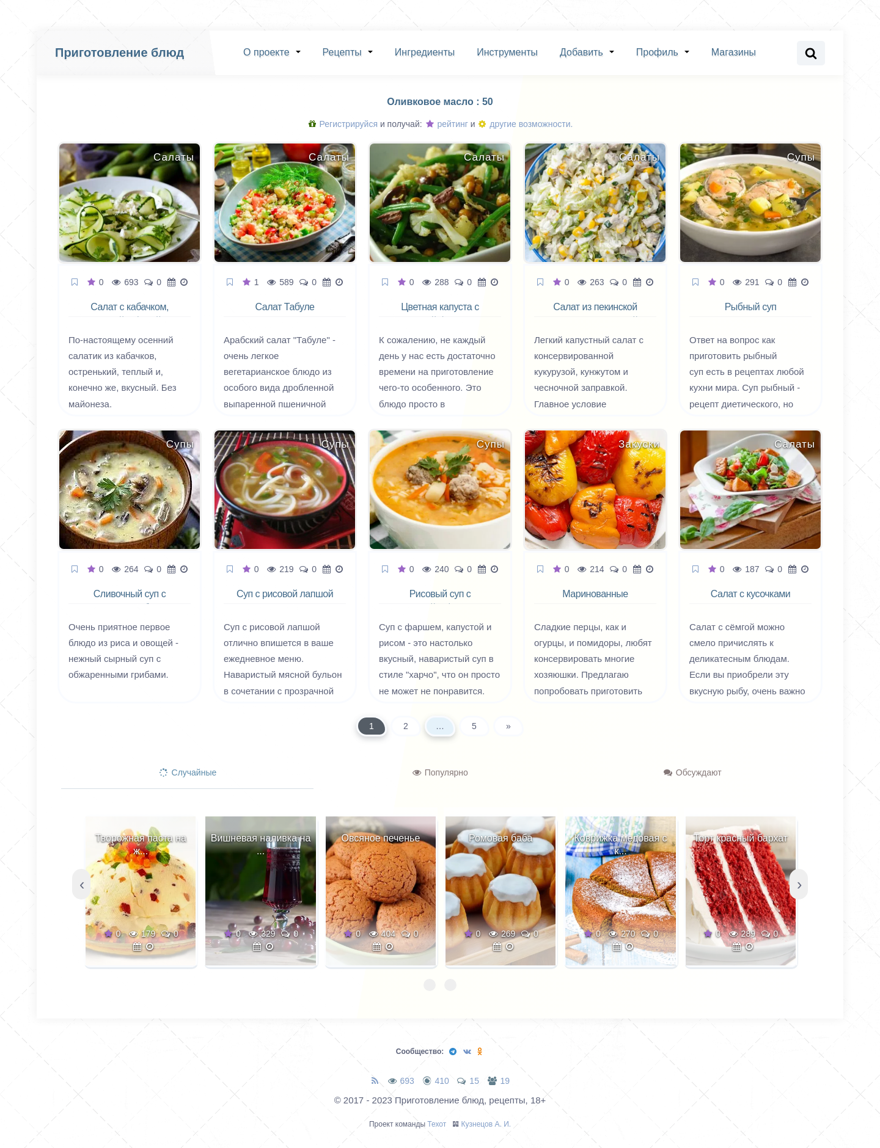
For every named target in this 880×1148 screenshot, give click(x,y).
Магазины (733, 52)
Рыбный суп (751, 307)
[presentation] (81, 884)
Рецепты (342, 52)
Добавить (581, 52)
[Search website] (811, 53)
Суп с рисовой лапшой (285, 594)
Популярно (440, 772)
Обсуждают (693, 772)
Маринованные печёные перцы (595, 601)
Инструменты (507, 52)
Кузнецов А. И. (486, 1124)
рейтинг (447, 124)
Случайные (188, 772)
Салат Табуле (285, 307)
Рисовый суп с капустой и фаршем (440, 601)
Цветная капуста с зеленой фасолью (440, 314)
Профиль (657, 52)
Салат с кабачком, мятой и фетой (129, 314)
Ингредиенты (425, 52)
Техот (436, 1124)
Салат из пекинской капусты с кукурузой (595, 314)
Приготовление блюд (119, 52)
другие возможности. (526, 124)
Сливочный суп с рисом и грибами (130, 601)
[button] (430, 985)
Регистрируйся (343, 124)
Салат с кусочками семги (750, 601)
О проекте (266, 52)
